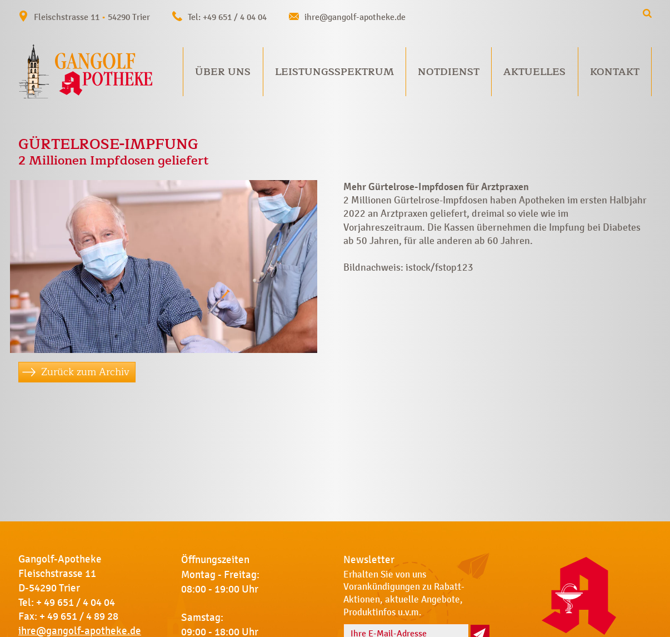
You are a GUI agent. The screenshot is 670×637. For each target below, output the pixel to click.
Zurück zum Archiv (85, 372)
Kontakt (614, 71)
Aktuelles (534, 71)
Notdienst (448, 71)
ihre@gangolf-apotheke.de (355, 17)
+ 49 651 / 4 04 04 (75, 602)
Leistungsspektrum (334, 71)
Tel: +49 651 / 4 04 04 (227, 17)
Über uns (223, 71)
